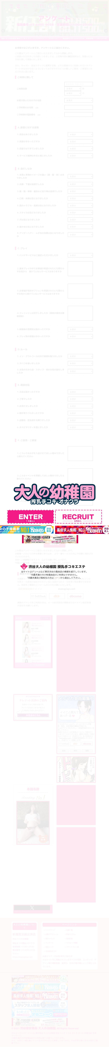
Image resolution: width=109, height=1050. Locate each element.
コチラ (57, 577)
